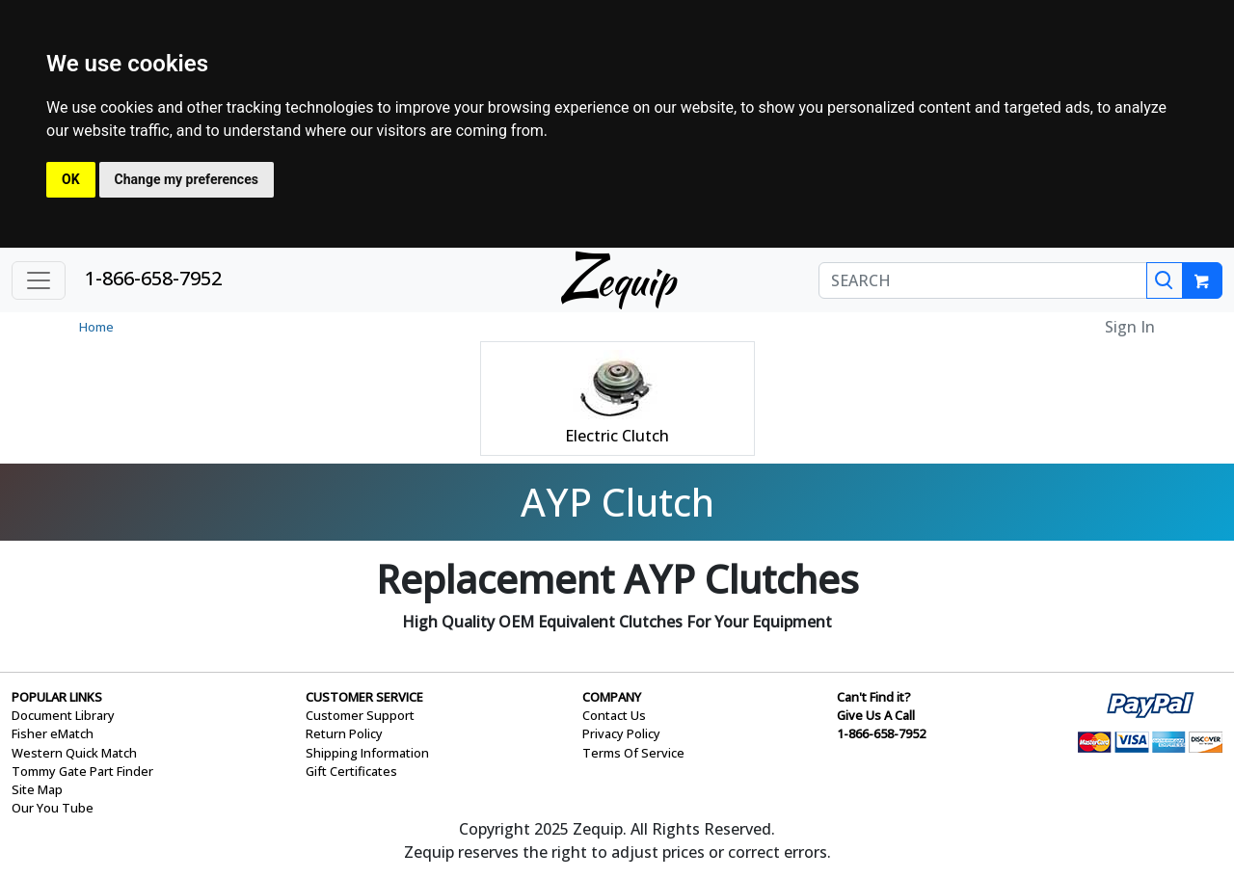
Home (96, 326)
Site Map (37, 789)
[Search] (1164, 280)
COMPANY (611, 697)
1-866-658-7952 (153, 278)
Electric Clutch (617, 435)
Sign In (1130, 326)
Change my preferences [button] (186, 179)
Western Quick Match (74, 752)
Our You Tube (53, 807)
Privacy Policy (621, 733)
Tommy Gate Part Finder (82, 771)
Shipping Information (367, 752)
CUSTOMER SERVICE (364, 697)
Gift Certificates (351, 771)
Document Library (63, 715)
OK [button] (71, 179)
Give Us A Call (876, 715)
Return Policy (344, 733)
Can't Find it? (874, 697)
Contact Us (614, 715)
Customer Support (360, 715)
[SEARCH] (982, 280)
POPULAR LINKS (57, 697)
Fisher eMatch (53, 733)
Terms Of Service (633, 752)
